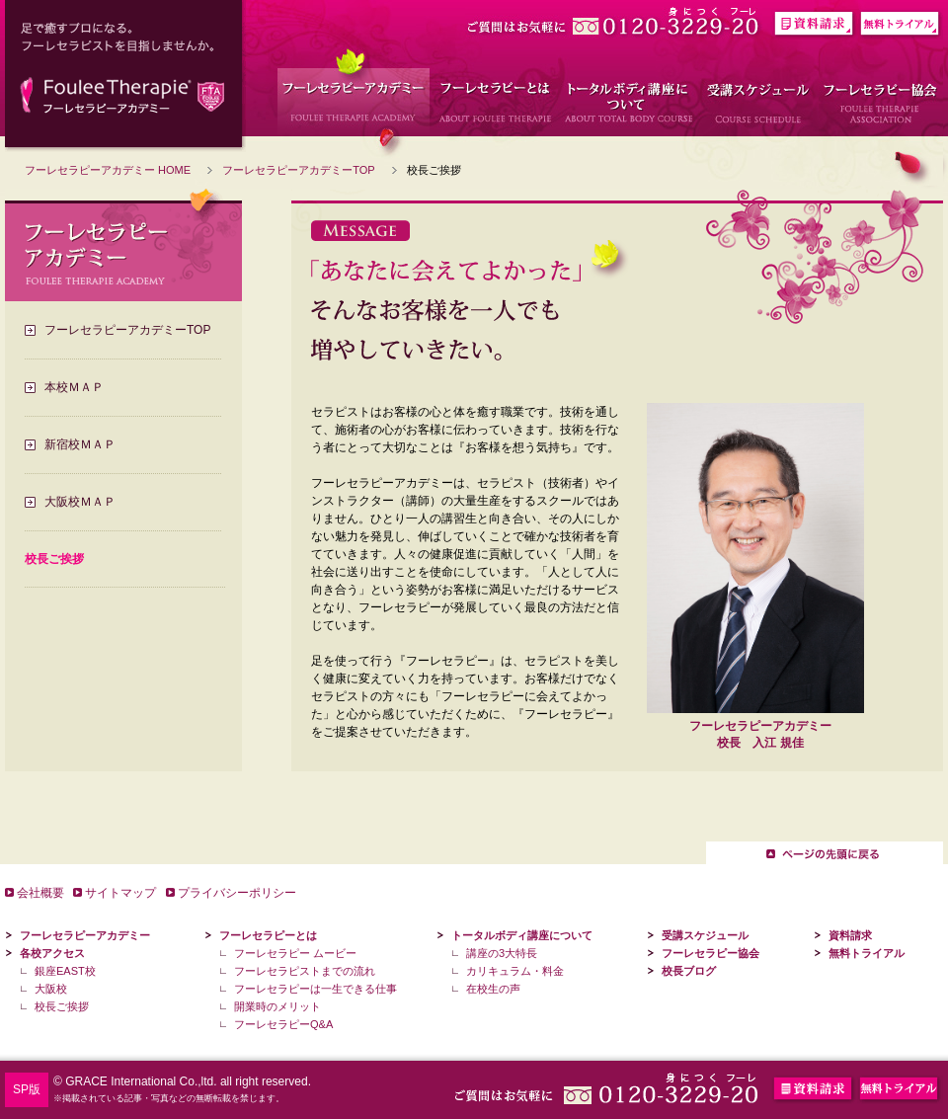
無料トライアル (867, 953)
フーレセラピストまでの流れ (304, 971)
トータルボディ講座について (521, 935)
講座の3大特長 (501, 953)
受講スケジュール (705, 935)
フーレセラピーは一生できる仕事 (315, 989)
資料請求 (850, 935)
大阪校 (51, 989)
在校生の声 (493, 989)
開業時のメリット (277, 1006)
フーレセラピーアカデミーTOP (298, 170)
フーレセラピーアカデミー (85, 935)
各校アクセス (52, 953)
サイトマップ (120, 893)
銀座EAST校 (65, 971)
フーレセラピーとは (268, 935)
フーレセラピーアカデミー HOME (108, 170)
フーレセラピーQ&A (283, 1024)
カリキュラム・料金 (515, 971)
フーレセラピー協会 (710, 953)
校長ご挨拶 (62, 1006)
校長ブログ (689, 971)
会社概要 (40, 893)
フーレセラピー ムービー (295, 953)
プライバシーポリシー (237, 893)
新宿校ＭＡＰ (80, 444)
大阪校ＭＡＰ (80, 502)
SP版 (26, 1089)
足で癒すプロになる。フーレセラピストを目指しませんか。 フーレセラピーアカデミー (125, 76)
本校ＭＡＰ (74, 387)
